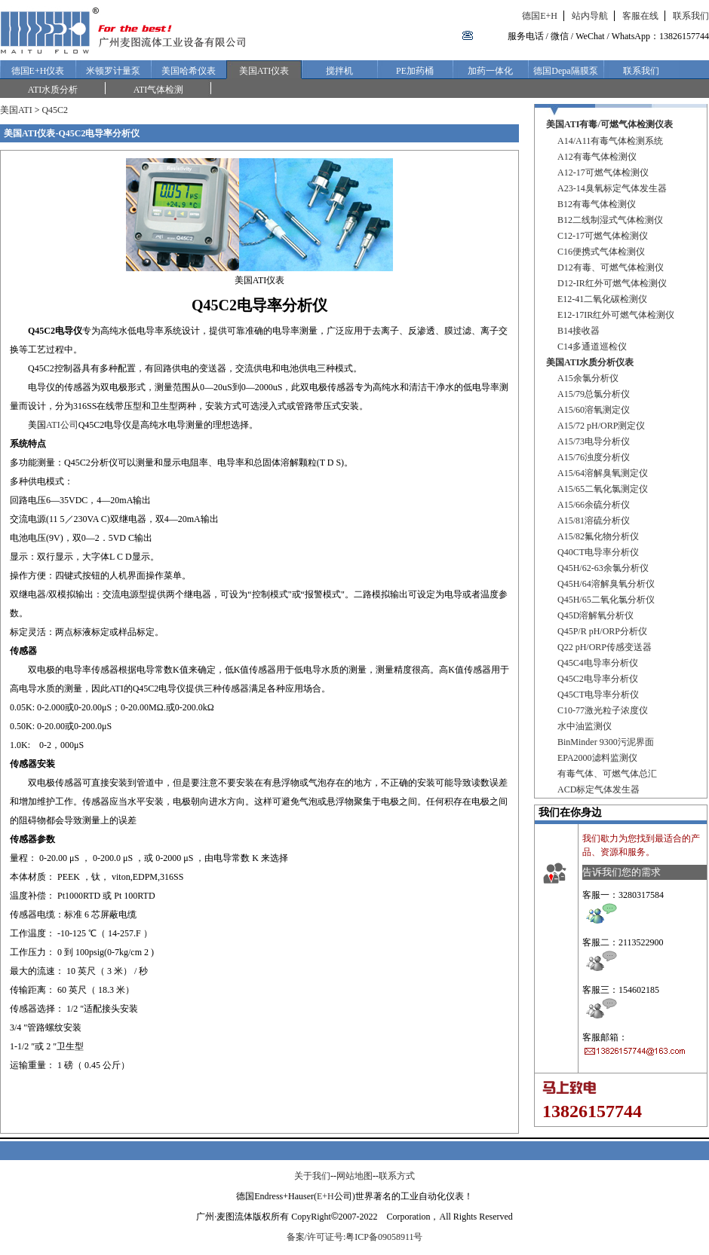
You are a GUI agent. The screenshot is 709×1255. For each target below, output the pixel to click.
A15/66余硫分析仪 (593, 504)
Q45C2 (54, 110)
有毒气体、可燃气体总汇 (607, 773)
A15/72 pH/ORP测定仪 (601, 425)
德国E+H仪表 (38, 71)
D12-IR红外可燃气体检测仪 (612, 283)
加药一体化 (490, 71)
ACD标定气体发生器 (598, 789)
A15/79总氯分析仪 (593, 394)
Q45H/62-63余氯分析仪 (603, 568)
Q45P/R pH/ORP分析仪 (602, 631)
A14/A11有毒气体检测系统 (610, 141)
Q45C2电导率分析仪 (597, 678)
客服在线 (640, 16)
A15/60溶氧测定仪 (593, 410)
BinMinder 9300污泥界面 (605, 742)
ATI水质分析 (53, 89)
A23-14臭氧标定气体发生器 (612, 188)
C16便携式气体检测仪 (601, 251)
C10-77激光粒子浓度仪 (602, 710)
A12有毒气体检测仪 (597, 156)
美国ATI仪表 (264, 71)
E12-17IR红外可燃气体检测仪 (615, 315)
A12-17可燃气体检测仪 (603, 172)
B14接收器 (578, 330)
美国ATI (16, 110)
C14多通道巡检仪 (592, 346)
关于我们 (312, 1176)
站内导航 (590, 16)
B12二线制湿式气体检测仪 (610, 220)
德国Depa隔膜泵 (565, 71)
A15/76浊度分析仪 (593, 457)
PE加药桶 (415, 71)
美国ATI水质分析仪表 (590, 362)
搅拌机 (339, 71)
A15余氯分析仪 (587, 378)
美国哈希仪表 (188, 71)
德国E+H (539, 16)
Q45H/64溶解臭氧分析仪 (606, 584)
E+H (325, 1196)
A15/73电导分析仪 (593, 441)
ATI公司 (62, 425)
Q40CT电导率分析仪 (598, 552)
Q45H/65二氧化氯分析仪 (606, 599)
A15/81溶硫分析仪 (593, 520)
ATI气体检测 (159, 89)
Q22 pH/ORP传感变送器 (604, 647)
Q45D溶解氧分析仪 (595, 615)
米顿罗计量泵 (113, 71)
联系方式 (397, 1176)
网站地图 (354, 1176)
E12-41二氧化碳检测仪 (602, 299)
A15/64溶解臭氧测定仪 (602, 473)
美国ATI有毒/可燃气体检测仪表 (609, 124)
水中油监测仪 (584, 726)
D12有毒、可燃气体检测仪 (610, 267)
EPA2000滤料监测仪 (597, 758)
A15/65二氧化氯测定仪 (602, 489)
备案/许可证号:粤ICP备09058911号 (355, 1237)
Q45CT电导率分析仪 (598, 694)
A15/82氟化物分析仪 (598, 536)
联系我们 (691, 16)
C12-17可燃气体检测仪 (602, 236)
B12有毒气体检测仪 (596, 204)
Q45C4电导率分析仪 (597, 663)
